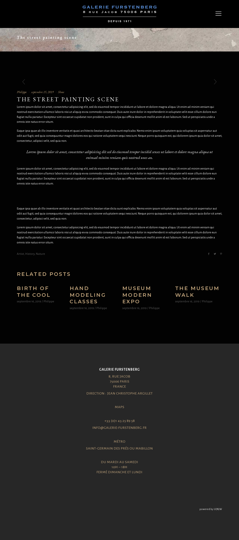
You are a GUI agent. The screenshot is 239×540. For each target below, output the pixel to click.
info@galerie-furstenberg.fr (119, 428)
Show (61, 92)
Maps (119, 407)
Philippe (22, 92)
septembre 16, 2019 (29, 301)
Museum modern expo (137, 295)
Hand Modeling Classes (88, 295)
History (30, 253)
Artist (20, 253)
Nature (40, 253)
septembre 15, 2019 (42, 92)
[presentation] (23, 82)
